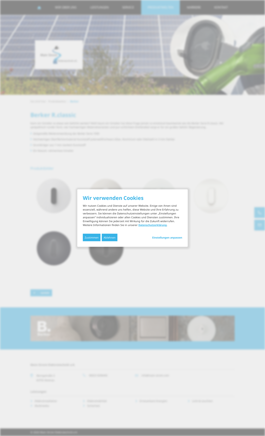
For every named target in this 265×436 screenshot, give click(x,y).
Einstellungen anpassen (167, 237)
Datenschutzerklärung (152, 225)
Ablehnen (110, 237)
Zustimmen (92, 237)
